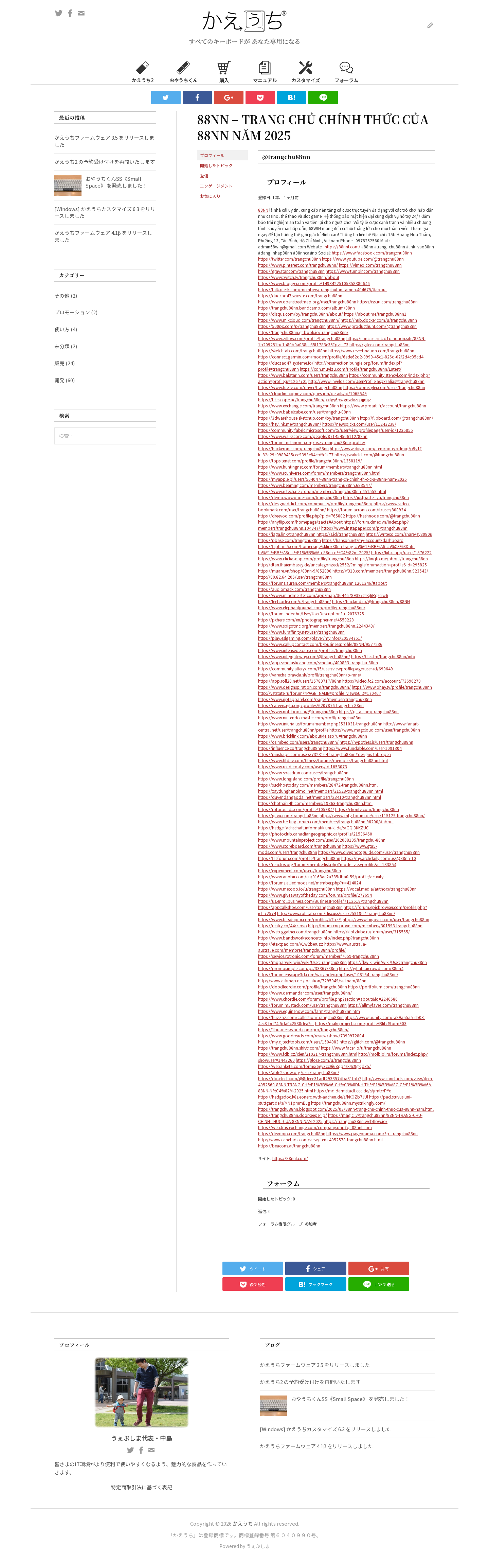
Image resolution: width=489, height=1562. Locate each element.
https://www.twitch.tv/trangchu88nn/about (298, 277)
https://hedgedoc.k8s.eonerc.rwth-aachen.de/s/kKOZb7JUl (313, 1097)
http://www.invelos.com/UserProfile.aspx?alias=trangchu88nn (366, 381)
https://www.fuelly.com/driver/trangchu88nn (300, 387)
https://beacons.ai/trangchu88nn (289, 1145)
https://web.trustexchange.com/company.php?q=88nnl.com (315, 1127)
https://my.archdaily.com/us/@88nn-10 (378, 858)
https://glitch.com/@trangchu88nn (372, 1042)
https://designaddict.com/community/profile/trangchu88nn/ (315, 503)
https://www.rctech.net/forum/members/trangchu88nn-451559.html (322, 491)
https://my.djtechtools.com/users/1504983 (298, 1042)
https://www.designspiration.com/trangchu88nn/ (304, 687)
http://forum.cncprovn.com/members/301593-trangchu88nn (365, 925)
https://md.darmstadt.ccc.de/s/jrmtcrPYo (353, 1090)
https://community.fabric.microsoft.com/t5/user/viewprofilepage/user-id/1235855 (335, 430)
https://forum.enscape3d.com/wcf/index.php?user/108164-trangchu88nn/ (328, 974)
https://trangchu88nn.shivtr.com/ (289, 1048)
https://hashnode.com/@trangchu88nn (383, 516)
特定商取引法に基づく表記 (141, 1487)
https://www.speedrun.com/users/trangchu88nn (303, 772)
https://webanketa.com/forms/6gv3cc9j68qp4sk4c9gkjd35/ (314, 1066)
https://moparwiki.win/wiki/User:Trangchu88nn (302, 962)
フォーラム (346, 71)
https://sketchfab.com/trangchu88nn (292, 350)
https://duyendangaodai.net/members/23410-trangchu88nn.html (319, 797)
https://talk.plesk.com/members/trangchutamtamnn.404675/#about (322, 289)
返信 (204, 175)
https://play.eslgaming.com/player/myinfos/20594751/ (310, 638)
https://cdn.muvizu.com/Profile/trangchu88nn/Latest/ (350, 369)
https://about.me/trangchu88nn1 (375, 314)
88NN (263, 210)
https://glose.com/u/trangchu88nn (328, 1060)
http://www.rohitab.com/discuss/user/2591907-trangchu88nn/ (336, 913)
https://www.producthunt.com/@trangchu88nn (372, 326)
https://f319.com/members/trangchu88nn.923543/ (380, 571)
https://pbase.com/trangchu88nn (289, 540)
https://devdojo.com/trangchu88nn (291, 1133)
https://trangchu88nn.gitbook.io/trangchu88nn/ (303, 332)
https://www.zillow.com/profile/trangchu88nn (301, 338)
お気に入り (210, 196)
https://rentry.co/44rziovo (282, 925)
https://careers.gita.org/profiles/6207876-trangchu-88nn (311, 705)
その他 (62, 295)
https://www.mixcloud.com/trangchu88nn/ (299, 320)
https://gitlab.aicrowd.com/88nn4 (371, 968)
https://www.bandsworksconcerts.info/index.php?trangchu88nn (318, 938)
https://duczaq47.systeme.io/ (285, 363)
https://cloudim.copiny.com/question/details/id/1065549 (312, 393)
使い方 (62, 329)
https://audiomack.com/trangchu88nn (294, 589)
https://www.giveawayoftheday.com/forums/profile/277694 (315, 895)
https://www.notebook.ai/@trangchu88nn (298, 711)
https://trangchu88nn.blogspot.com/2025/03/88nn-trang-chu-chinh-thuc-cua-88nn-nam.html (346, 1109)
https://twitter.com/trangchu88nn (289, 259)
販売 (59, 363)
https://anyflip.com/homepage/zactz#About (300, 522)
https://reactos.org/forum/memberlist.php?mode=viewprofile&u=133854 (327, 864)
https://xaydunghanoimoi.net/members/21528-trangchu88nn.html (320, 791)
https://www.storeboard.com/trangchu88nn (299, 846)
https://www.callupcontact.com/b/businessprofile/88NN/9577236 (320, 644)
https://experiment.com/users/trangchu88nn (299, 870)
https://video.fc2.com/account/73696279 (381, 681)
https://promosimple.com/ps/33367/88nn (298, 968)
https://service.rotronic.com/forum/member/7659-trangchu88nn (318, 956)
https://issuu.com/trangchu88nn (387, 301)
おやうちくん (183, 71)
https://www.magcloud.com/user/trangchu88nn (374, 730)
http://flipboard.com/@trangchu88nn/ (396, 418)
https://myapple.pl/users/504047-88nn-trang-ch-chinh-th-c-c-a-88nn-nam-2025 (332, 479)
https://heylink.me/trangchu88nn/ (289, 424)
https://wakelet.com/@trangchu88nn (369, 454)
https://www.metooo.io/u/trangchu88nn (296, 889)
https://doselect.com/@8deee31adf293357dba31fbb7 (309, 1078)
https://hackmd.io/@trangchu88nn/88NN (371, 601)
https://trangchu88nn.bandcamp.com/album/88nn (306, 308)
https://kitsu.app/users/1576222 (401, 552)
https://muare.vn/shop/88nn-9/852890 (294, 571)
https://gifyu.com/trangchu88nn (288, 815)
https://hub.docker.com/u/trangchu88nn (379, 320)
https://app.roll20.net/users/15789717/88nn (299, 681)
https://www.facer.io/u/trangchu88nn (356, 1048)
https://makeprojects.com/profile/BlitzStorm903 (360, 1023)
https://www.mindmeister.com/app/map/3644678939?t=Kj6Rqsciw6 (323, 595)
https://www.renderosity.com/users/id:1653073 (302, 766)
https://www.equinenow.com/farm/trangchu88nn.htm (309, 1011)
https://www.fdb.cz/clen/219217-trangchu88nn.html (307, 1054)
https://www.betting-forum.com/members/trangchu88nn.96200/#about (326, 821)
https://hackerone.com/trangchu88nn (293, 448)
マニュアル (265, 71)
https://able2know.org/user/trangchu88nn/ (298, 1072)
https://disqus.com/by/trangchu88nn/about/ (300, 314)
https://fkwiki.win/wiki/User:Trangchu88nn (387, 962)
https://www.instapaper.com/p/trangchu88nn (364, 528)
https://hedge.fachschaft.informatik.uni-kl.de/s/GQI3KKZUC (313, 827)
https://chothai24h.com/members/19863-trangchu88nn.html (315, 803)
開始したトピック (216, 165)
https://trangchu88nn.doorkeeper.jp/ (292, 1115)
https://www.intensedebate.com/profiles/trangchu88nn (310, 650)
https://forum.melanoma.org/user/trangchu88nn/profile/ (311, 442)
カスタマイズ (305, 71)
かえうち (243, 1523)
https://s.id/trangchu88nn (340, 534)
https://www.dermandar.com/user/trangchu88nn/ (305, 993)
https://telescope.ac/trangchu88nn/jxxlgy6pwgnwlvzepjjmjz (314, 399)
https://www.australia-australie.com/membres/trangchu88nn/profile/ (312, 947)
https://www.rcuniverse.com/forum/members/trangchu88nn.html (319, 473)
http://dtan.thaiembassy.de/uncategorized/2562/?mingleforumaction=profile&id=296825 (342, 564)
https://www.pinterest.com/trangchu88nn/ (298, 265)
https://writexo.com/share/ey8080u (399, 534)
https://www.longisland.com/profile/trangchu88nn (306, 779)
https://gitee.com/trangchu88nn (379, 344)
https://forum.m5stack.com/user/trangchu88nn (302, 1005)
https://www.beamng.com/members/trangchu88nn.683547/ (315, 485)
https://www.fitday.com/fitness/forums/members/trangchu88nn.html (323, 760)
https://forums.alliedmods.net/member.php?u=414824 (309, 882)
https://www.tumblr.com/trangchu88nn (363, 271)
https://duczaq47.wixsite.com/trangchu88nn (300, 295)
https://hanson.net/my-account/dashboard (362, 540)
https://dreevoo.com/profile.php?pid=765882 (301, 516)
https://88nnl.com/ (342, 246)
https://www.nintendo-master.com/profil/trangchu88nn (310, 717)
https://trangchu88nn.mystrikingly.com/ (348, 1103)
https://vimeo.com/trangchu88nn (370, 265)
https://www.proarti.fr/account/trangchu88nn (383, 405)
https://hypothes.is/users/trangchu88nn (376, 742)
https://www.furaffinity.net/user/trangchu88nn (301, 632)
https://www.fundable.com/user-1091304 (362, 748)
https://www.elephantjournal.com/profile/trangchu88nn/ (311, 607)
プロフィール (212, 155)
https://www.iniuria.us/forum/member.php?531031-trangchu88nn (320, 723)
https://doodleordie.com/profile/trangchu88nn (302, 986)
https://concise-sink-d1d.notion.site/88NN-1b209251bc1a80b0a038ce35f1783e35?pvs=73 (341, 341)
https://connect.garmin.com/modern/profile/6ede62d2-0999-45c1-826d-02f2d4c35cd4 (340, 356)
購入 (224, 71)
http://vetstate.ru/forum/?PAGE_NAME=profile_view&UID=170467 (319, 693)
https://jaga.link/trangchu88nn (286, 534)
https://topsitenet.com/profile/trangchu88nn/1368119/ (310, 460)
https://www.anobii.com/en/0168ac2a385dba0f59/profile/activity (320, 876)
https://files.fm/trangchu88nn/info (383, 656)
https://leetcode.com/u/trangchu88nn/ (294, 601)
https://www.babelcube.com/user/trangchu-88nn (304, 412)
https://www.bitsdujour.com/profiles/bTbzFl (300, 919)
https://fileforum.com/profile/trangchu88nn (299, 858)
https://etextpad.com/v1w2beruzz (290, 944)
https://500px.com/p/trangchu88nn (292, 326)
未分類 (62, 346)
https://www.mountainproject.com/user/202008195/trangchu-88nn (321, 840)
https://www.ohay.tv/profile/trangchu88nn (392, 687)
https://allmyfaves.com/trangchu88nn (383, 1005)
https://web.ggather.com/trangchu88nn (295, 931)
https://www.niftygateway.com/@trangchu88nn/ (304, 656)
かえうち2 (142, 71)
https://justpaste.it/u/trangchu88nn (376, 497)
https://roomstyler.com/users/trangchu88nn (384, 387)
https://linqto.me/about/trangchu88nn (391, 558)
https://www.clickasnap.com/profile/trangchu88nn (306, 558)
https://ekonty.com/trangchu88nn (367, 809)
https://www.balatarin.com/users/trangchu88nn (303, 375)
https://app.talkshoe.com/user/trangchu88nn (300, 907)
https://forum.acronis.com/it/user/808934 (366, 509)
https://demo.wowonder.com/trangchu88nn (300, 497)
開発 (59, 380)
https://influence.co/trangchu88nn (290, 748)
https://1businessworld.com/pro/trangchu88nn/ (303, 1029)
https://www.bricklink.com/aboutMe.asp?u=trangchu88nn (312, 736)
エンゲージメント (216, 186)
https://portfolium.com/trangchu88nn (384, 986)
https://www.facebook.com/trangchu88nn (372, 253)
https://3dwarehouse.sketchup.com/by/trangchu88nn (308, 418)
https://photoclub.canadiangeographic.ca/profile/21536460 (315, 834)
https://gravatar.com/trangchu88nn (291, 271)
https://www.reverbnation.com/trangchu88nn (371, 350)
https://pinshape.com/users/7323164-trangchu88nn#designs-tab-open (324, 754)
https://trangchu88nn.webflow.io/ (355, 1121)
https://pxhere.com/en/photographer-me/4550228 (306, 619)
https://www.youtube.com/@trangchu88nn (363, 259)
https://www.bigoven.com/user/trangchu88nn (386, 919)
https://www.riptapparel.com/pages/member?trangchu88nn (315, 699)
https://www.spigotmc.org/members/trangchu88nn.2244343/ (316, 626)
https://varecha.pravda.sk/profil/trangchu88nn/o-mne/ (309, 675)
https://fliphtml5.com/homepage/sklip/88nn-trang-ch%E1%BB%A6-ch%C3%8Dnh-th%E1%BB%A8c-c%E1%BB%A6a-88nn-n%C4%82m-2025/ (336, 549)
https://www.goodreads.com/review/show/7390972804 (311, 1035)
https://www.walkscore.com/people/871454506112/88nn (312, 436)
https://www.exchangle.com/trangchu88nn (298, 405)
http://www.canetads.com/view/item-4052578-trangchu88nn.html (320, 1139)
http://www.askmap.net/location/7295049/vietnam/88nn (312, 980)
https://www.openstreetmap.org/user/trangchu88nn (307, 301)
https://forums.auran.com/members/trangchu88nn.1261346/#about (322, 583)
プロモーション (72, 312)
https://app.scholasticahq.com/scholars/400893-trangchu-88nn (318, 662)
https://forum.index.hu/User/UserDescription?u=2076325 (311, 613)
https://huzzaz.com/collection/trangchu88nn (301, 1017)
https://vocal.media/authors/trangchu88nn (376, 889)
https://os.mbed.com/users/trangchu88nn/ (298, 742)
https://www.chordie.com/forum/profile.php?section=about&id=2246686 (328, 999)
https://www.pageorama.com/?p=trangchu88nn (372, 1133)
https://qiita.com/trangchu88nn (369, 711)
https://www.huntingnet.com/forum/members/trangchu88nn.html (320, 467)
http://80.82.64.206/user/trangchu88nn (295, 577)
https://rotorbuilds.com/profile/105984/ (296, 809)
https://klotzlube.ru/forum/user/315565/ (371, 931)
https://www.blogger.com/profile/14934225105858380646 (314, 283)
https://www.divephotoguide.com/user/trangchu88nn (369, 852)
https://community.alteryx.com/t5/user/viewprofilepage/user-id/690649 (325, 668)
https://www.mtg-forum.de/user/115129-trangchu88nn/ (372, 815)
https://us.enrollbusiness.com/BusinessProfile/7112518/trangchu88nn (323, 901)
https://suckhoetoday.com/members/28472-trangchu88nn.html (318, 785)
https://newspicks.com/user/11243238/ (359, 424)
